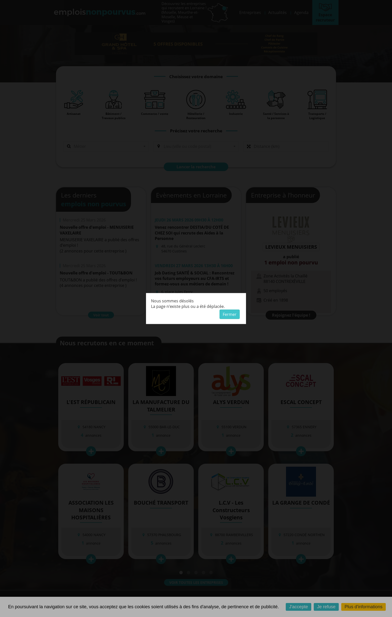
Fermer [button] (229, 314)
